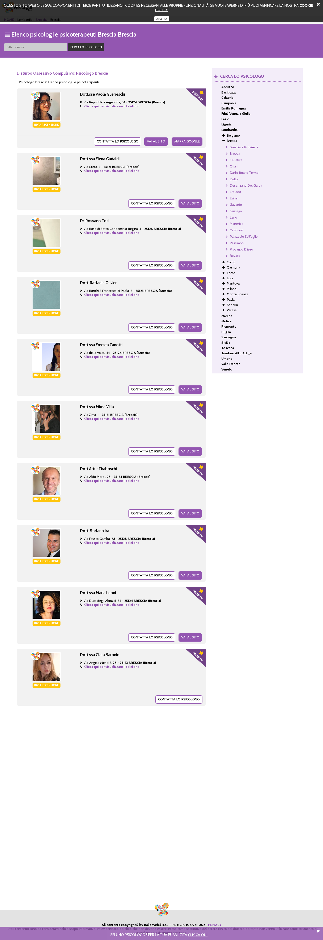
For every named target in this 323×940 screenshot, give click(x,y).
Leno (233, 217)
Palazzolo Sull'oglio (244, 237)
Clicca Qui (197, 934)
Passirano (237, 243)
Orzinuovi (236, 230)
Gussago (236, 211)
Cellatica (236, 160)
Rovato (235, 256)
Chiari (234, 166)
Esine (234, 198)
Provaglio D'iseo (241, 249)
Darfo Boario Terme (244, 173)
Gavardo (236, 205)
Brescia (235, 154)
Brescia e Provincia (244, 147)
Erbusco (235, 192)
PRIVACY (215, 925)
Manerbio (236, 224)
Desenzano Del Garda (246, 185)
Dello (234, 179)
